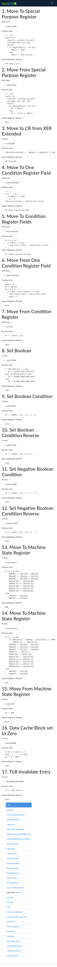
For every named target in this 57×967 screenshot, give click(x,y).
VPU (9, 907)
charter (19, 892)
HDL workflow (13, 858)
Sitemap (10, 810)
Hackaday (11, 849)
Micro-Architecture (14, 912)
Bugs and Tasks (13, 868)
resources (11, 931)
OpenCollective (13, 819)
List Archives (12, 878)
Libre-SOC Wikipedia (15, 829)
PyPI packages (12, 844)
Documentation (13, 863)
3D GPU (10, 902)
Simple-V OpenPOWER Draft (19, 834)
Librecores (11, 824)
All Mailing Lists (13, 873)
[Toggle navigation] (52, 3)
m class (10, 897)
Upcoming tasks (13, 941)
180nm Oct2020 (13, 951)
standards (11, 921)
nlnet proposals (13, 926)
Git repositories (13, 883)
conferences (12, 853)
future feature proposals (16, 917)
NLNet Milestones (14, 946)
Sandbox (10, 936)
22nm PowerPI (13, 956)
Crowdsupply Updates (16, 815)
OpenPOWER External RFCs (18, 839)
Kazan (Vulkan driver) (15, 887)
